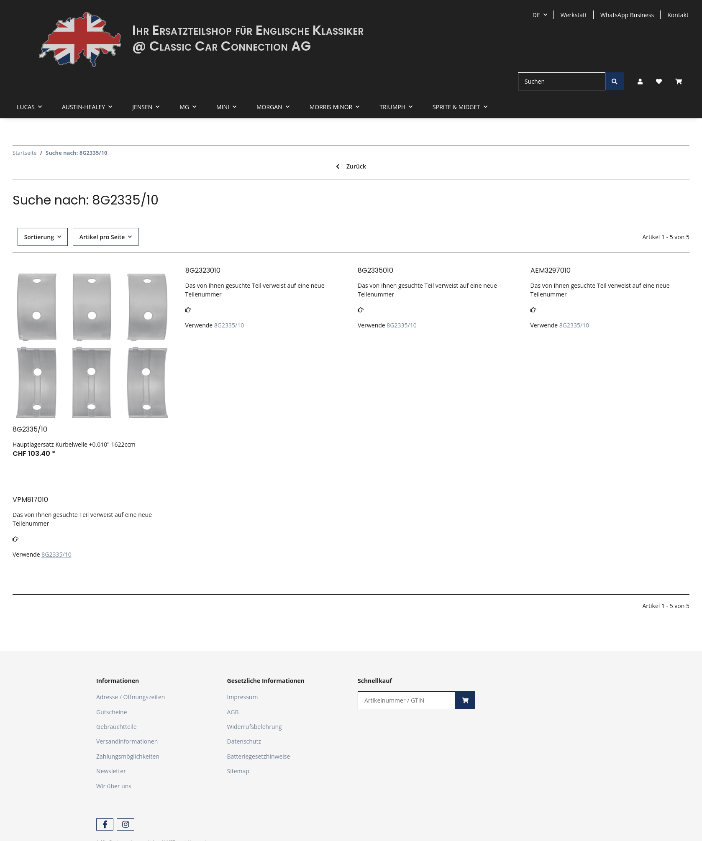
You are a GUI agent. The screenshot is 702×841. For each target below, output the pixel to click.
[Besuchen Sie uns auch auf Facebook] (104, 824)
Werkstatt (574, 15)
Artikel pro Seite (102, 237)
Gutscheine (111, 712)
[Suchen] (561, 81)
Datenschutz (244, 741)
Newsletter (111, 771)
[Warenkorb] (682, 81)
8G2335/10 (229, 325)
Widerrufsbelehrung (254, 727)
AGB (233, 712)
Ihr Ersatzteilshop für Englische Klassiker (248, 29)
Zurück (351, 166)
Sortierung (39, 237)
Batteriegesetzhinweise (258, 756)
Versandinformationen (127, 741)
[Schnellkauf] (407, 700)
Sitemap (238, 771)
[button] (640, 81)
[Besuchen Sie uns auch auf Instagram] (125, 824)
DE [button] (536, 15)
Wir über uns (113, 786)
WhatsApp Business (627, 15)
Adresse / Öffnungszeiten (130, 697)
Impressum (242, 697)
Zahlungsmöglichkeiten (127, 756)
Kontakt (678, 15)
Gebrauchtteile (116, 727)
